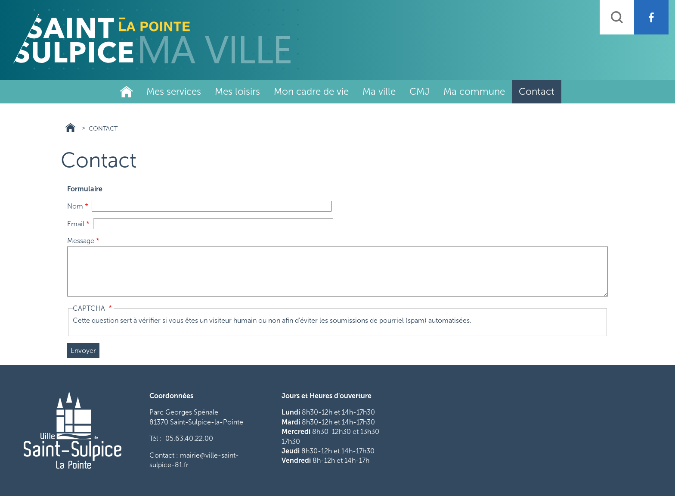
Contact (536, 91)
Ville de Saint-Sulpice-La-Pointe (126, 91)
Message (80, 241)
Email (75, 224)
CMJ (419, 91)
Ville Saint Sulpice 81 (70, 127)
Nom (75, 206)
